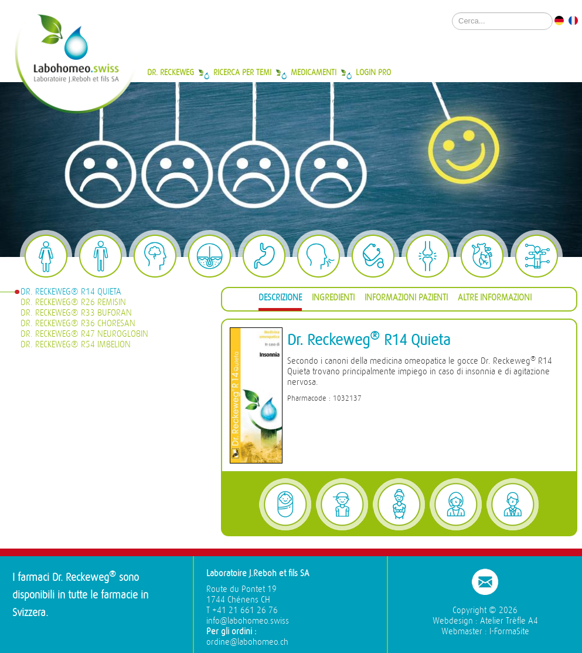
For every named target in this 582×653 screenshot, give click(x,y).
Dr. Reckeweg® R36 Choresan (78, 324)
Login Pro (373, 72)
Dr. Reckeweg (170, 72)
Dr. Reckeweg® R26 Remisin (73, 302)
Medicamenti (313, 72)
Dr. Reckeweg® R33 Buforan (76, 313)
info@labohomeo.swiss (247, 621)
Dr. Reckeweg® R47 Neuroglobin (84, 334)
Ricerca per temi (242, 72)
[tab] (280, 299)
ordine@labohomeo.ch (247, 642)
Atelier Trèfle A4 (509, 621)
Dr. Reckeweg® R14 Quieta (71, 292)
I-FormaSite (509, 632)
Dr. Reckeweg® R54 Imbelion (76, 345)
